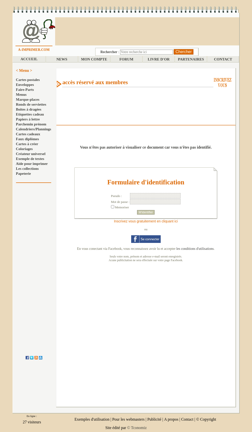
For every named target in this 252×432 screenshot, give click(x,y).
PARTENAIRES (191, 59)
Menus (21, 95)
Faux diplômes (27, 139)
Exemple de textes (30, 159)
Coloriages (24, 149)
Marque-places (28, 99)
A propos (171, 419)
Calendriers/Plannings (33, 129)
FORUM (126, 59)
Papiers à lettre (28, 119)
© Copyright (206, 419)
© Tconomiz (137, 428)
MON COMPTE (94, 59)
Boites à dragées (28, 109)
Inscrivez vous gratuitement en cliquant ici (146, 221)
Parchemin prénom (31, 124)
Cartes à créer (27, 144)
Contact (187, 419)
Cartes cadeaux (28, 134)
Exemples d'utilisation (92, 419)
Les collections (27, 169)
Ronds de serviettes (31, 104)
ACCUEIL (28, 59)
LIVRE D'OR (159, 59)
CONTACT (223, 59)
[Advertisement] (147, 31)
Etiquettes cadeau (30, 114)
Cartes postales (28, 80)
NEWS (61, 59)
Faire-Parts (25, 90)
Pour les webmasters (128, 419)
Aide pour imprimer (32, 164)
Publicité (154, 419)
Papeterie (23, 174)
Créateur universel (31, 154)
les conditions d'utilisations (195, 249)
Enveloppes (25, 85)
